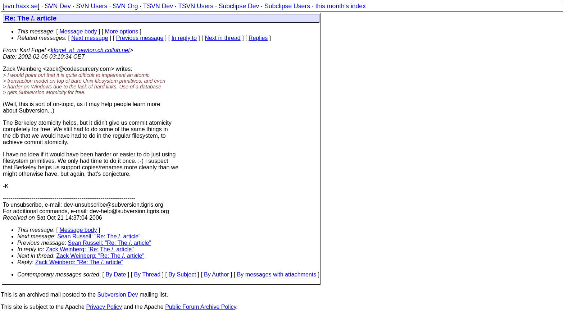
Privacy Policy (104, 307)
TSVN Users (195, 6)
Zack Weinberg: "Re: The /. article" (90, 249)
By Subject (182, 274)
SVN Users (91, 6)
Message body (78, 31)
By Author (216, 274)
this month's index (340, 6)
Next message (89, 38)
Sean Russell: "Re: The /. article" (99, 236)
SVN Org (125, 6)
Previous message (140, 38)
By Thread (147, 274)
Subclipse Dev (239, 6)
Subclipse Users (287, 6)
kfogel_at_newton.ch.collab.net (90, 50)
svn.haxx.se (21, 6)
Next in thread (223, 38)
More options (121, 31)
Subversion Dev (117, 295)
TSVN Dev (158, 6)
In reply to (184, 38)
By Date (115, 274)
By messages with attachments (277, 274)
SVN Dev (57, 6)
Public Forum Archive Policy (200, 307)
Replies (258, 38)
